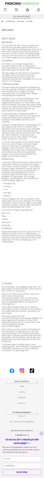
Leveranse (22, 392)
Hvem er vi (21, 416)
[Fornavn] (22, 458)
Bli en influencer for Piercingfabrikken (22, 422)
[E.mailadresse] (22, 465)
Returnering (22, 397)
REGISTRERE (22, 472)
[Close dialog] (41, 433)
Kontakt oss (21, 403)
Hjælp (22, 386)
